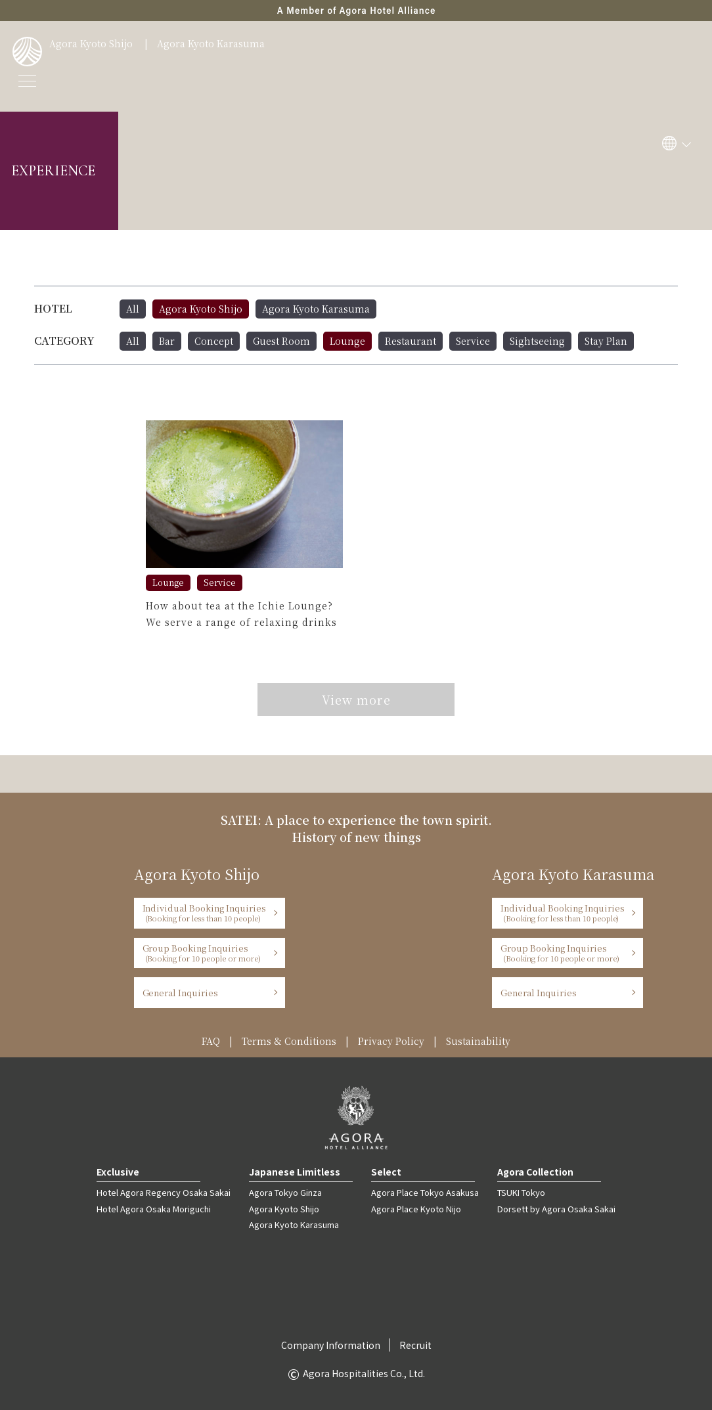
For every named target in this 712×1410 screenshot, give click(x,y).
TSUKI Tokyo (521, 1192)
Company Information (330, 1345)
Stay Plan (606, 340)
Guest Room (281, 340)
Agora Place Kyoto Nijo (416, 1208)
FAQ (211, 1040)
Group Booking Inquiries (205, 952)
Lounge (347, 340)
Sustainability (478, 1040)
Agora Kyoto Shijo (91, 43)
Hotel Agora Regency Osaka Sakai (164, 1192)
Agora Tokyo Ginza (285, 1192)
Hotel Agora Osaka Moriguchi (154, 1208)
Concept (213, 340)
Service (473, 340)
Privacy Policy (391, 1040)
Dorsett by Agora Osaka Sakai (556, 1208)
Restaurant (410, 340)
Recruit (415, 1345)
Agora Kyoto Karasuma (211, 43)
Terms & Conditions (289, 1040)
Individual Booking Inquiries (205, 912)
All (132, 308)
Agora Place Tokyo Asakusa (425, 1192)
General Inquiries (181, 992)
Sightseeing (537, 340)
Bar (167, 340)
